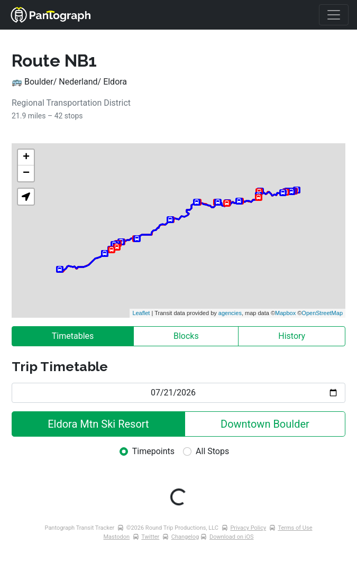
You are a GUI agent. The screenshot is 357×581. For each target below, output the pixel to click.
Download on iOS (231, 536)
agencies (230, 313)
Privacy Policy (248, 527)
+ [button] (26, 157)
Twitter (150, 536)
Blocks (186, 336)
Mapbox (285, 313)
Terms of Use (295, 527)
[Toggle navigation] (334, 14)
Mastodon (117, 536)
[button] (26, 197)
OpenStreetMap (322, 313)
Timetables (73, 336)
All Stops (212, 451)
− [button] (26, 173)
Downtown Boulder (265, 424)
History (291, 336)
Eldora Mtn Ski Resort (98, 424)
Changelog (185, 536)
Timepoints (153, 451)
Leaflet (141, 313)
